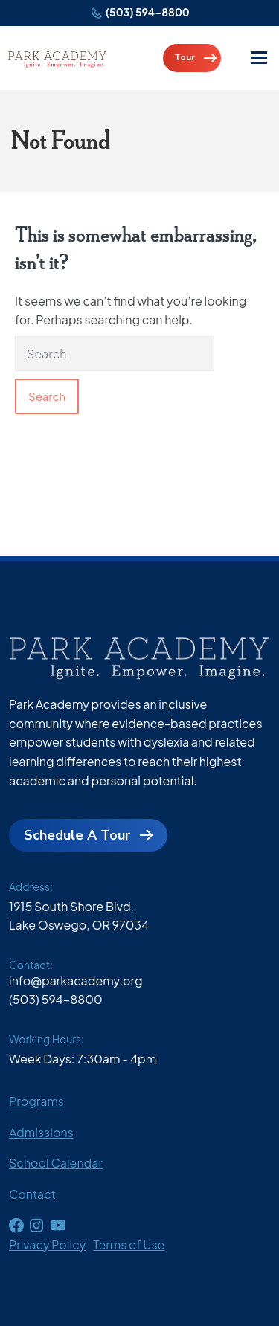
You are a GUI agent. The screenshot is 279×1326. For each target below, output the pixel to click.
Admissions (41, 1132)
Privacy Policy (47, 1244)
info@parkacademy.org (76, 980)
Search (46, 396)
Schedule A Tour (77, 835)
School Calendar (56, 1163)
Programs (36, 1101)
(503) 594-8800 (148, 12)
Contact (32, 1194)
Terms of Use (128, 1244)
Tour (184, 57)
